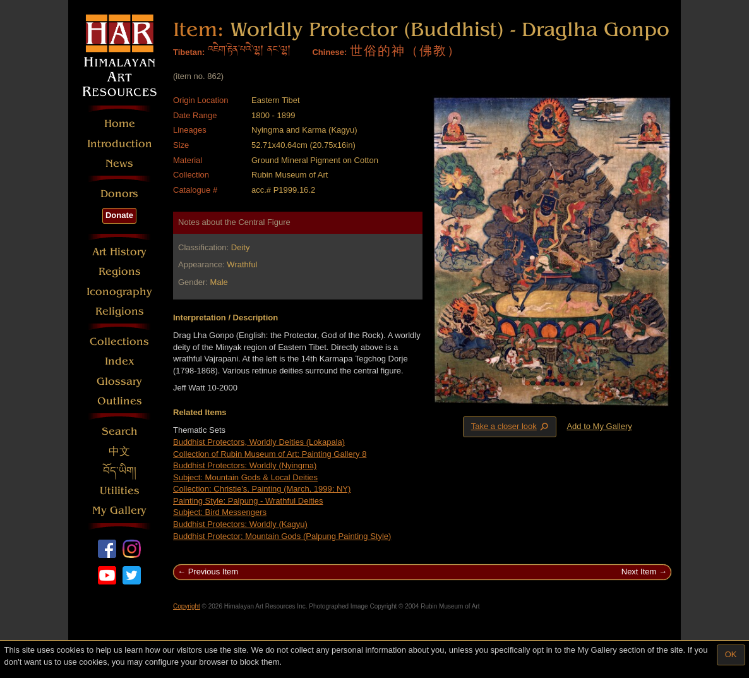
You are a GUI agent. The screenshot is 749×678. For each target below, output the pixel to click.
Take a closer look (511, 426)
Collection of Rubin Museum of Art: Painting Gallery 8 (269, 454)
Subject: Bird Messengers (220, 512)
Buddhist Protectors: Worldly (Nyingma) (244, 465)
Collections (119, 342)
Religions (119, 311)
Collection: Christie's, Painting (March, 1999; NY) (262, 488)
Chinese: (329, 52)
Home (119, 124)
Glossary (119, 381)
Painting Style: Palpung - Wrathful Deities (248, 500)
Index (120, 361)
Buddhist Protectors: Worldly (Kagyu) (240, 524)
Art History (119, 252)
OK (731, 654)
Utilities (120, 491)
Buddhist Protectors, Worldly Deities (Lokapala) (259, 442)
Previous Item (213, 571)
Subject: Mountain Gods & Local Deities (245, 477)
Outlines (119, 401)
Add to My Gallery (599, 426)
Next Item (639, 571)
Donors (119, 194)
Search (120, 431)
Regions (120, 271)
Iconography (119, 292)
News (119, 163)
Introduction (119, 144)
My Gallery (119, 510)
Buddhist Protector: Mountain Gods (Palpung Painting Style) (282, 536)
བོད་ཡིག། (119, 471)
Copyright (186, 606)
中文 (119, 451)
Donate (119, 215)
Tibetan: (189, 52)
